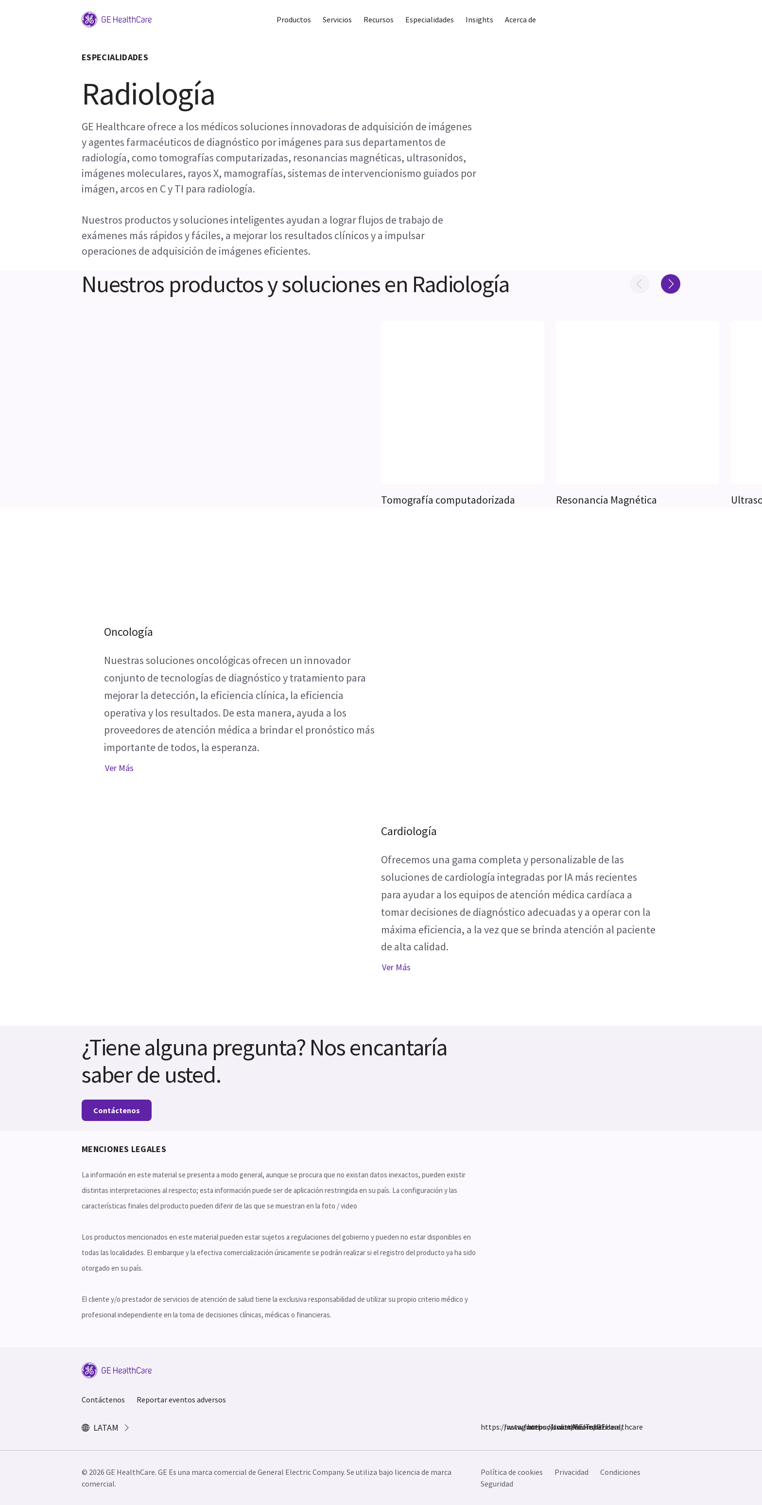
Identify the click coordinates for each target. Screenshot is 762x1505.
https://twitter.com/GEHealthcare (533, 1427)
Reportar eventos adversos (181, 1399)
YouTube (580, 1427)
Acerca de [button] (520, 19)
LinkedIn (556, 1427)
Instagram (510, 1427)
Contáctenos (116, 1110)
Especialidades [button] (429, 19)
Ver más (119, 767)
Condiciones (620, 1472)
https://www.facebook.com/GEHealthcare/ (486, 1427)
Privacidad (571, 1472)
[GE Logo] (117, 18)
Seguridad (497, 1483)
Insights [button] (479, 19)
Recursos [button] (379, 19)
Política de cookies (512, 1472)
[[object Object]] (462, 402)
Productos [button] (294, 19)
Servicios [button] (337, 19)
